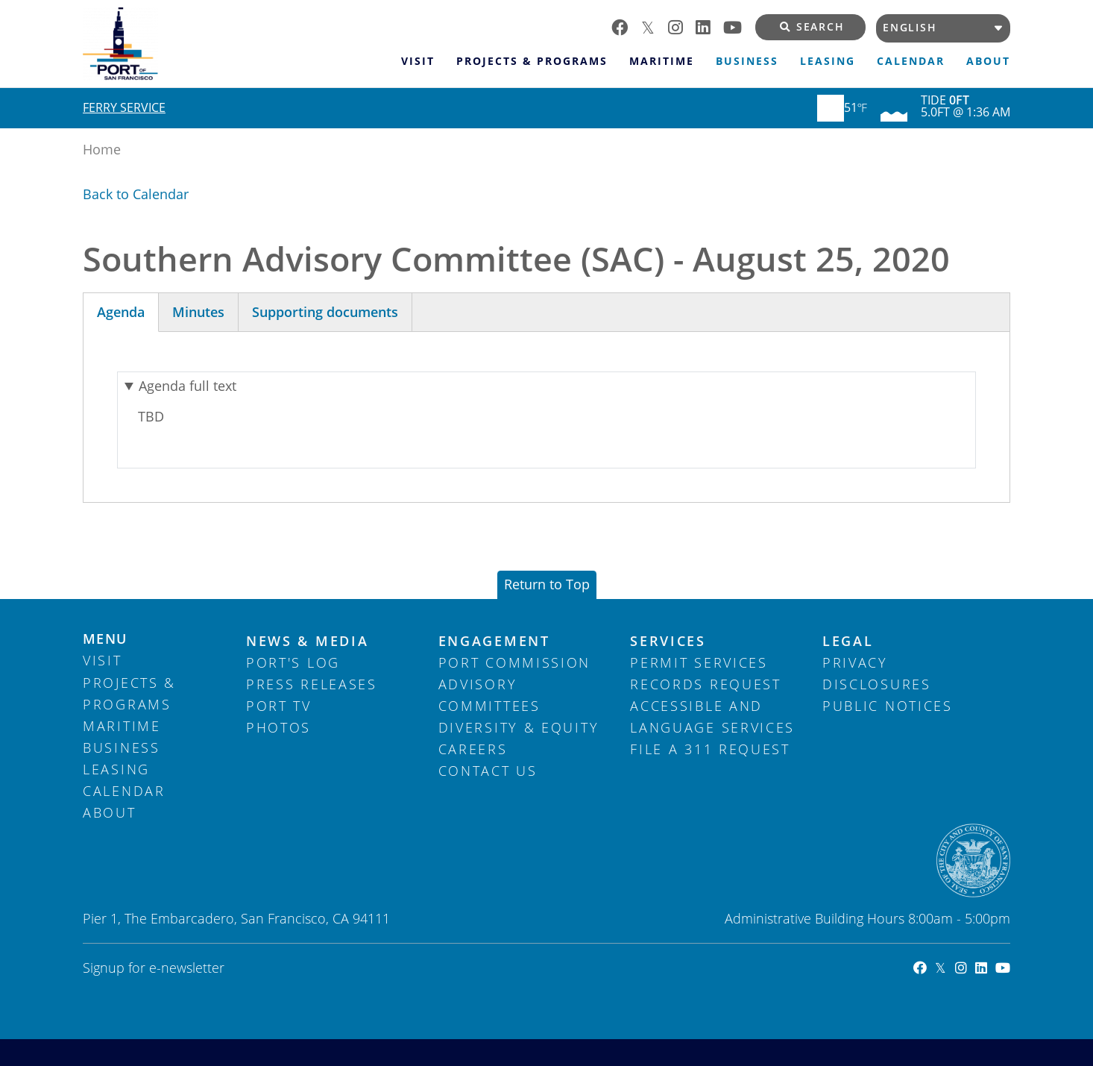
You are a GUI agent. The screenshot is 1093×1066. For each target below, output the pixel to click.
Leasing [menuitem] (827, 61)
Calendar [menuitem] (911, 61)
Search (812, 27)
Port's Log (293, 662)
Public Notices (887, 706)
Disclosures (876, 684)
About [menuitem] (988, 61)
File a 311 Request (710, 749)
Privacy (855, 662)
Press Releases (311, 684)
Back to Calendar (136, 194)
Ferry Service (124, 107)
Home (102, 149)
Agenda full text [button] (187, 386)
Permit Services (699, 662)
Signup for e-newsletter (153, 967)
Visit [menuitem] (418, 61)
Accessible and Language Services (712, 716)
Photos (278, 727)
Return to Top (547, 584)
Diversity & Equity (518, 727)
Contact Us (488, 771)
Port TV (279, 706)
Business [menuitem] (747, 61)
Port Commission (514, 662)
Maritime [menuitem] (661, 61)
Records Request (705, 684)
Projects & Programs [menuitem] (532, 61)
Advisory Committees (489, 695)
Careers (473, 749)
